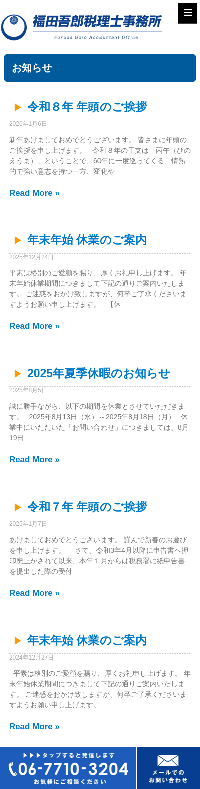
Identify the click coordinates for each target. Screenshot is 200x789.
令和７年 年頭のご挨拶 (87, 506)
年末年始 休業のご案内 (87, 239)
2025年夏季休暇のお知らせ (98, 373)
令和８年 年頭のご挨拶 (87, 106)
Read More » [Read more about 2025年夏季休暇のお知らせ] (34, 459)
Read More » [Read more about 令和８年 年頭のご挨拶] (34, 193)
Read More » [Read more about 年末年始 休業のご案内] (34, 326)
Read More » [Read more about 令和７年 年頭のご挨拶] (34, 593)
